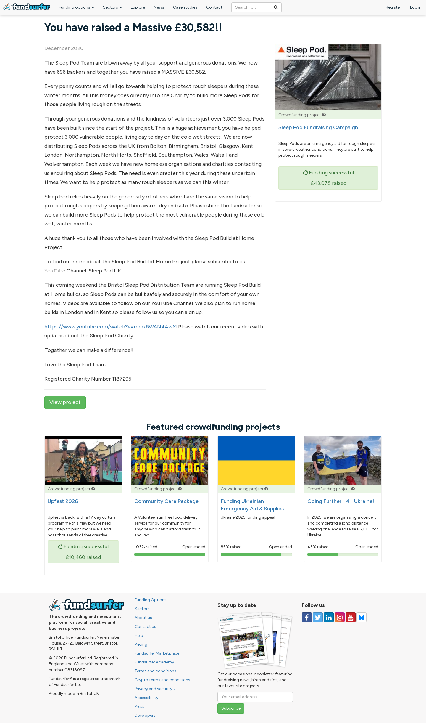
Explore (138, 7)
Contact (214, 7)
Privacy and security (155, 688)
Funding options (76, 7)
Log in (416, 7)
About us (143, 617)
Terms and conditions (155, 671)
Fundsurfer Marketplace (157, 653)
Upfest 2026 (63, 501)
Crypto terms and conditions (162, 679)
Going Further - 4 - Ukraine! (340, 501)
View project (65, 402)
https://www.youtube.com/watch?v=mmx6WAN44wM (110, 326)
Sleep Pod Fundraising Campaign (318, 127)
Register (393, 7)
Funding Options (151, 599)
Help (139, 635)
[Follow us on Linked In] (329, 617)
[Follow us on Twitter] (318, 617)
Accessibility (146, 697)
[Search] (276, 7)
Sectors (112, 7)
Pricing (141, 644)
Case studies (185, 7)
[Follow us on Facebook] (307, 617)
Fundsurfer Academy (154, 662)
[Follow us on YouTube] (351, 617)
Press (139, 706)
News (159, 7)
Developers (145, 715)
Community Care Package (166, 501)
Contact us (145, 626)
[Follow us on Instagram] (340, 617)
